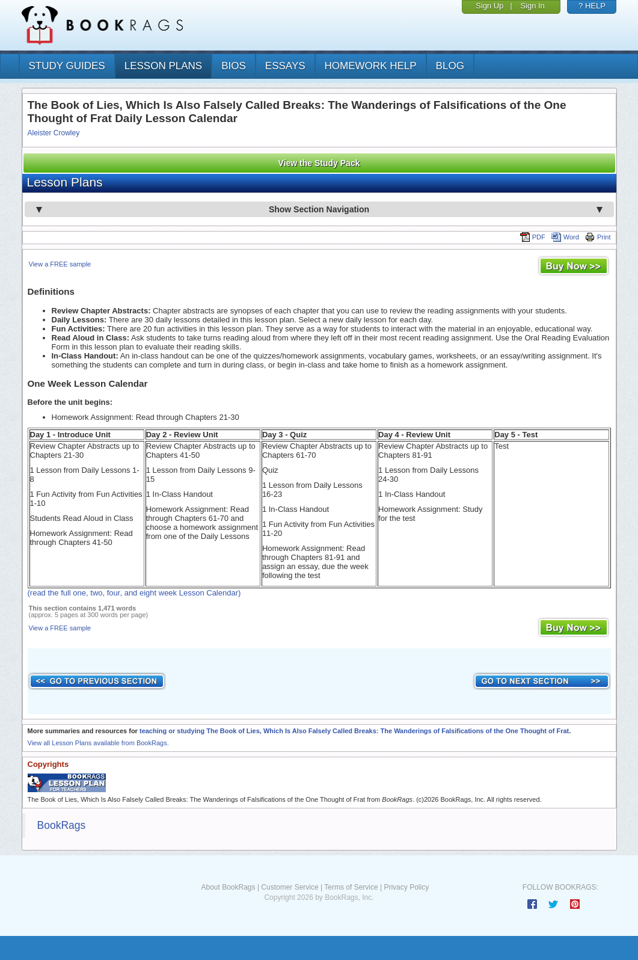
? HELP (592, 5)
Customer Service (289, 887)
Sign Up (489, 5)
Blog (450, 66)
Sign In (532, 5)
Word (565, 237)
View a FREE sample (60, 264)
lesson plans (163, 66)
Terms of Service (351, 887)
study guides (67, 66)
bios (233, 66)
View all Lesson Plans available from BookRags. (98, 742)
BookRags (61, 825)
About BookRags (228, 887)
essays (285, 66)
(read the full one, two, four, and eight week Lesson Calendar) (134, 592)
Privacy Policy (406, 887)
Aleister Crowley (54, 133)
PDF (532, 237)
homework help (371, 66)
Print (598, 237)
